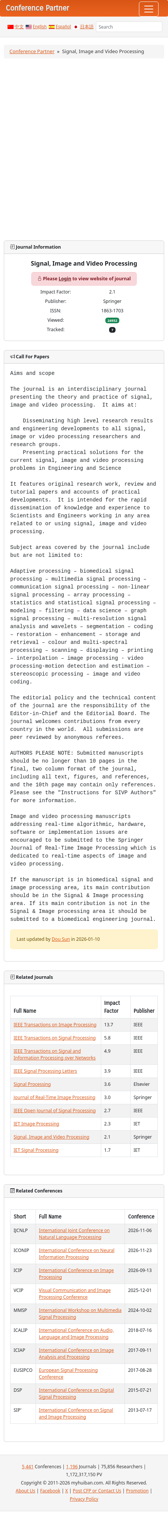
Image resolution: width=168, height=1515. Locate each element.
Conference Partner (31, 51)
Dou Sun (61, 939)
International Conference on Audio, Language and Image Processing (76, 1333)
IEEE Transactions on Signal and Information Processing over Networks (55, 1054)
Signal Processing (32, 1084)
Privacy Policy (84, 1499)
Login (65, 278)
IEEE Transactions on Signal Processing (55, 1038)
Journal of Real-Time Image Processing (55, 1097)
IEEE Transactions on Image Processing (55, 1024)
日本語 (87, 26)
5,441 (28, 1466)
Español (63, 26)
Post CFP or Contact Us (97, 1490)
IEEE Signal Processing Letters (45, 1071)
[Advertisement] (83, 149)
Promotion (137, 1490)
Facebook (50, 1490)
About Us (25, 1490)
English (40, 26)
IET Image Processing (36, 1124)
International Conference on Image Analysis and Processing (76, 1353)
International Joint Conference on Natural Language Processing (74, 1233)
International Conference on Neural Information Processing (76, 1253)
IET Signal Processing (36, 1150)
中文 (19, 26)
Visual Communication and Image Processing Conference (75, 1293)
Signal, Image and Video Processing (51, 1137)
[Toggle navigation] (149, 9)
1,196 (72, 1466)
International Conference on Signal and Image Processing (76, 1413)
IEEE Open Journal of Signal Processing (55, 1110)
